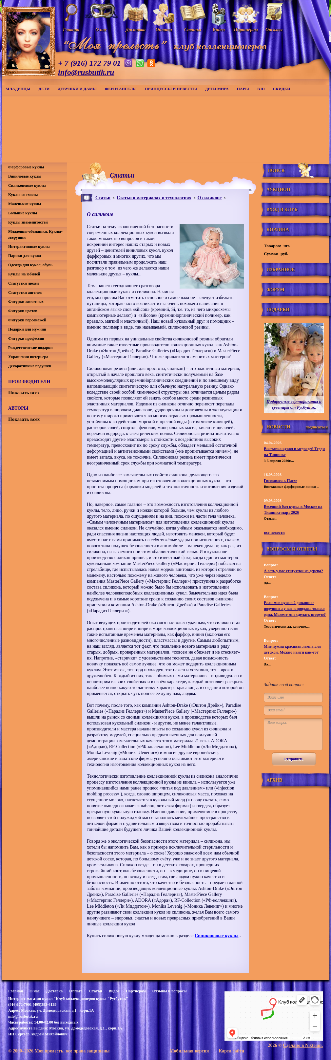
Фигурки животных (26, 301)
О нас (34, 991)
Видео (113, 991)
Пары (243, 89)
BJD (261, 89)
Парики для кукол (24, 255)
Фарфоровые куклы (26, 167)
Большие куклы (22, 213)
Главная (15, 991)
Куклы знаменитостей (28, 222)
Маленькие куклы (24, 204)
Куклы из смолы (23, 194)
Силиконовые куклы (217, 935)
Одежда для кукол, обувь (30, 265)
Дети (44, 89)
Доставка (54, 991)
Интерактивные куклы (29, 246)
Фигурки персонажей (27, 320)
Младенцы (18, 89)
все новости (274, 532)
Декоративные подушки (29, 366)
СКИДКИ (281, 89)
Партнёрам (136, 991)
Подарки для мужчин (27, 329)
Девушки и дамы (77, 89)
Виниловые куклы (24, 176)
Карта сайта (231, 1051)
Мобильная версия (189, 1051)
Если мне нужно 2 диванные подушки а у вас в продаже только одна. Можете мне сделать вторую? (295, 608)
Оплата (76, 991)
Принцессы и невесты (171, 89)
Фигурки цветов (22, 311)
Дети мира (217, 89)
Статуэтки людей (23, 283)
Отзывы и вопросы (169, 991)
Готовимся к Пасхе (280, 480)
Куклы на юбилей (24, 274)
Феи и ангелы (121, 89)
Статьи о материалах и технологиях (154, 197)
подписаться (316, 427)
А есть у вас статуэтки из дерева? (293, 571)
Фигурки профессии (26, 338)
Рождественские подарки (30, 347)
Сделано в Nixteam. (303, 1045)
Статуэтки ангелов (25, 292)
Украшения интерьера (28, 357)
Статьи (102, 197)
